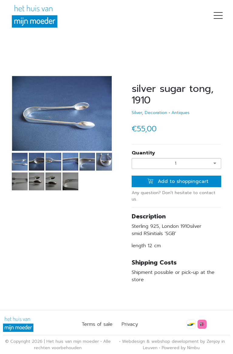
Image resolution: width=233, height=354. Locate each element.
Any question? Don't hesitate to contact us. (173, 196)
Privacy (130, 324)
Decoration (156, 113)
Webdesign (133, 341)
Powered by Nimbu (181, 348)
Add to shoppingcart (177, 181)
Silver (137, 113)
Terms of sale (97, 324)
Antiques (180, 113)
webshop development (175, 341)
